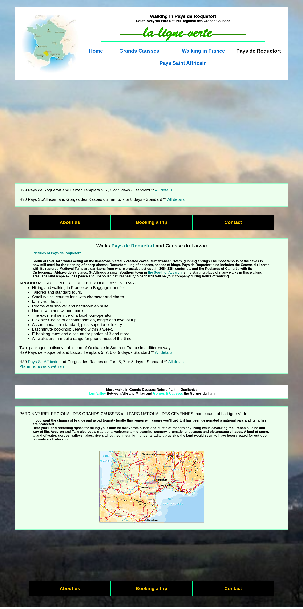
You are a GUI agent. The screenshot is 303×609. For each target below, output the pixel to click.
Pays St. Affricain (43, 361)
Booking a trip (151, 222)
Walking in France (203, 51)
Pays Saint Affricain (183, 63)
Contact (233, 222)
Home (96, 51)
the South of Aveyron (165, 272)
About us (70, 222)
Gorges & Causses (168, 393)
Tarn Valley (97, 393)
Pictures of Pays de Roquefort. (57, 253)
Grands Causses (139, 51)
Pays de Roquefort (133, 246)
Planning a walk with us (42, 366)
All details (163, 190)
